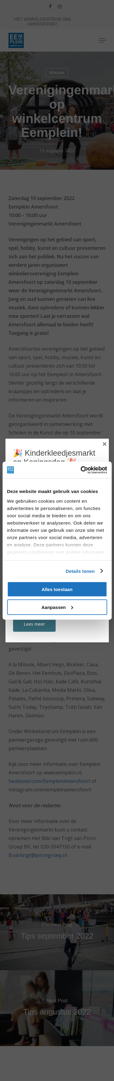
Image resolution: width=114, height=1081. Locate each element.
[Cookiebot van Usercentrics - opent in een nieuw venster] (81, 470)
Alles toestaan (57, 589)
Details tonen (80, 570)
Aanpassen (57, 607)
